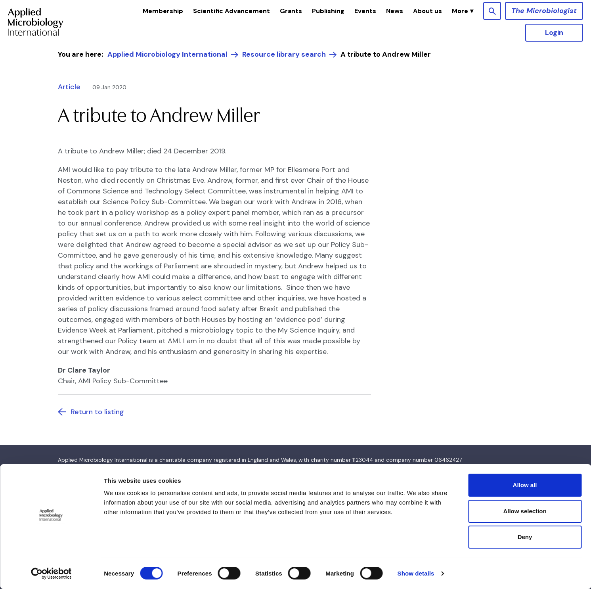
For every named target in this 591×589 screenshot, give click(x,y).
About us (427, 11)
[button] (462, 11)
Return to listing (97, 412)
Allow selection (524, 511)
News (394, 11)
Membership (163, 11)
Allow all (525, 485)
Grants (291, 11)
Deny (525, 537)
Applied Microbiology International (167, 54)
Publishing (328, 11)
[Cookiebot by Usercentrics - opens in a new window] (51, 573)
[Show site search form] (492, 11)
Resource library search (284, 54)
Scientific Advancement (231, 11)
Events (365, 11)
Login (554, 32)
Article (69, 87)
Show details (416, 573)
